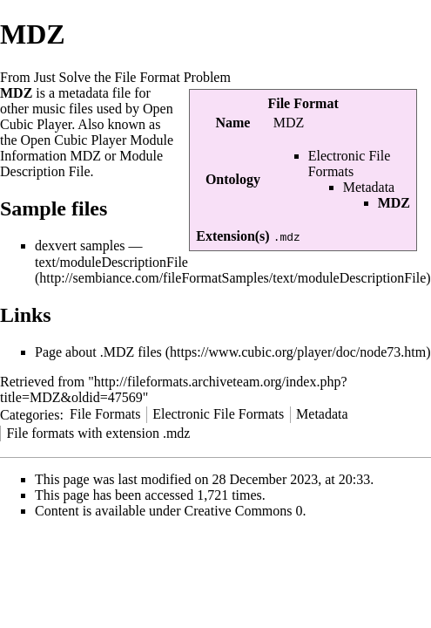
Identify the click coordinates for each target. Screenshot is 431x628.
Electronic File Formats (349, 163)
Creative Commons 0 (244, 510)
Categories (29, 413)
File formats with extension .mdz (98, 433)
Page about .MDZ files (98, 352)
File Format (302, 103)
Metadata (369, 187)
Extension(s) (232, 236)
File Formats (105, 413)
